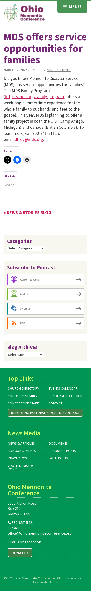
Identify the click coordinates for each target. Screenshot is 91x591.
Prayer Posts (19, 458)
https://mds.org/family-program (34, 96)
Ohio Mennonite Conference (34, 578)
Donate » (19, 552)
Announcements (59, 70)
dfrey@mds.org (29, 139)
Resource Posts (62, 450)
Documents (58, 443)
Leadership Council (66, 396)
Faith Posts (58, 458)
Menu (72, 6)
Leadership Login (45, 582)
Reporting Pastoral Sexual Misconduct (45, 413)
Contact (55, 403)
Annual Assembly (22, 396)
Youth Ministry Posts (20, 467)
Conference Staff (23, 403)
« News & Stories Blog (27, 212)
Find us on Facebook (24, 542)
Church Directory (23, 388)
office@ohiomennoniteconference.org (40, 533)
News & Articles (21, 443)
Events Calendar (63, 388)
